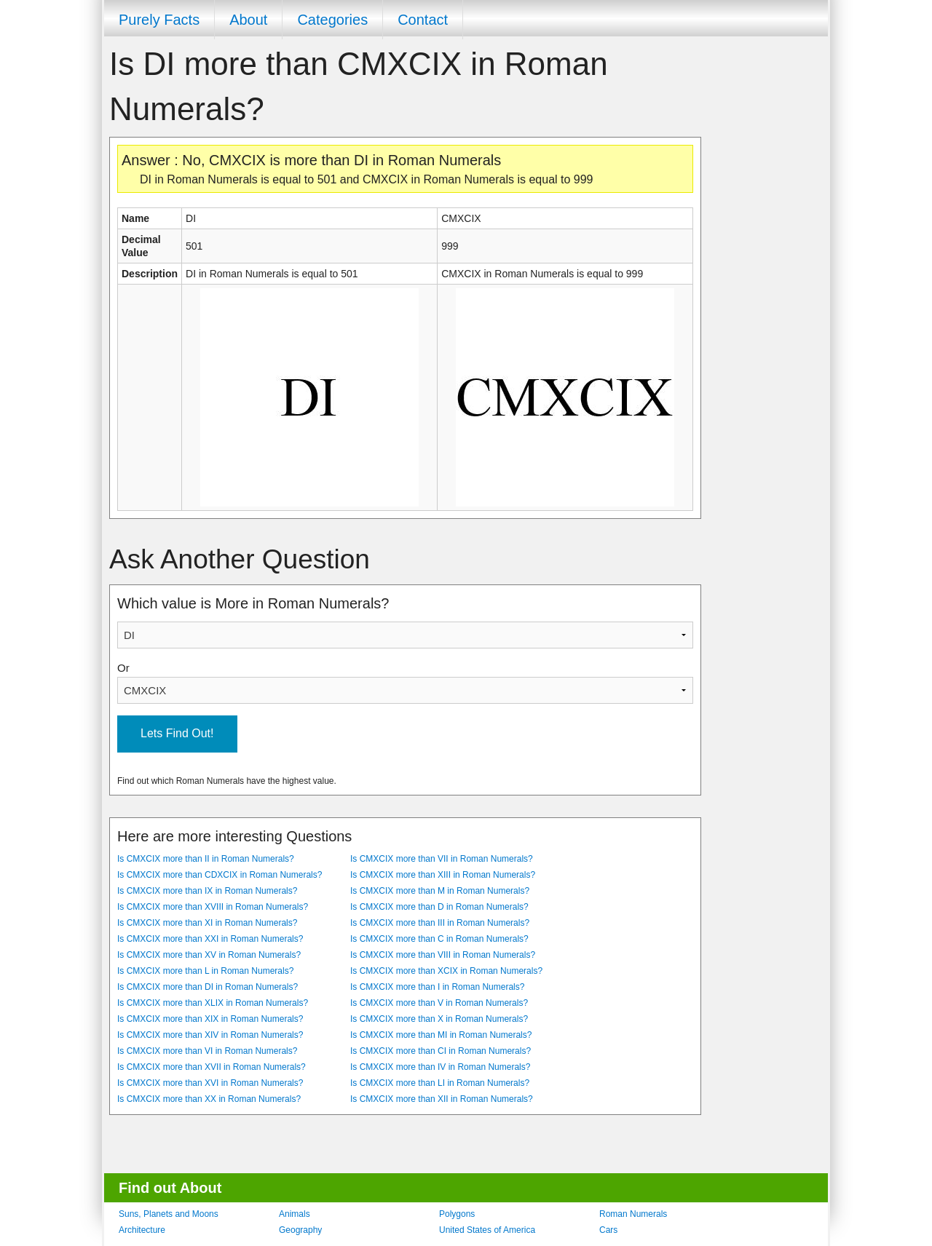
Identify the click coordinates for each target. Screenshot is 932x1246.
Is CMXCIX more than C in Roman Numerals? (439, 939)
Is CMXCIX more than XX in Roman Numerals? (209, 1099)
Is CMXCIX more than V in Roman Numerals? (439, 1003)
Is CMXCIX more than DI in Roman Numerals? (207, 987)
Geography (300, 1230)
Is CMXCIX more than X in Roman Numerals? (439, 1019)
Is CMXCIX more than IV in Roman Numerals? (440, 1067)
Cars (608, 1230)
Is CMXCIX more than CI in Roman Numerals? (440, 1051)
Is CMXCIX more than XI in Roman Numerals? (207, 923)
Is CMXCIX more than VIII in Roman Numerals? (442, 955)
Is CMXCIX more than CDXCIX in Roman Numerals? (219, 875)
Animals (294, 1214)
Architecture (142, 1230)
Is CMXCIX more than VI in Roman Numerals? (207, 1051)
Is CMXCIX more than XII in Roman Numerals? (441, 1099)
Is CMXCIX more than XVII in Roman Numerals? (211, 1067)
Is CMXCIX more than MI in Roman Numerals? (441, 1035)
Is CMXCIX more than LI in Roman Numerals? (439, 1083)
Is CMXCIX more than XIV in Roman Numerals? (210, 1035)
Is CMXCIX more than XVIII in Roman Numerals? (212, 907)
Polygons (457, 1214)
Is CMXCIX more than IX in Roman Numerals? (207, 891)
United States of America (487, 1230)
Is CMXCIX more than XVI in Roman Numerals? (210, 1083)
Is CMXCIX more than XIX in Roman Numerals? (210, 1019)
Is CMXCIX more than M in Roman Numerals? (439, 891)
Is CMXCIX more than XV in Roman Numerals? (209, 955)
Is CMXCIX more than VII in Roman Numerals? (441, 859)
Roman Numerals (633, 1214)
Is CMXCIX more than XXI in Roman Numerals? (210, 939)
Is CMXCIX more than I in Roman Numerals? (437, 987)
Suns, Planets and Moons (168, 1214)
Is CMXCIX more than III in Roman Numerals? (439, 923)
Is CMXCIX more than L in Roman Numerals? (205, 971)
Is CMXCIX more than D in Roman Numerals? (439, 907)
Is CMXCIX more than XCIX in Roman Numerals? (446, 971)
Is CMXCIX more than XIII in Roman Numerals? (442, 875)
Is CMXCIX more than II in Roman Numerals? (205, 859)
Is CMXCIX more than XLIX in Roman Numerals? (212, 1003)
